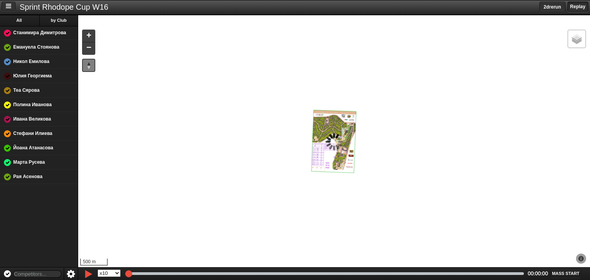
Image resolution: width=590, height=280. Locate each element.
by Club (59, 20)
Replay (577, 6)
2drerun (552, 7)
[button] (89, 36)
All (19, 20)
